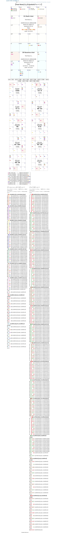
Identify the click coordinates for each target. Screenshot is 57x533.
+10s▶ (20, 79)
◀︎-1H (24, 81)
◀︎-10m (39, 79)
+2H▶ (34, 81)
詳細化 (37, 81)
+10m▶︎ (42, 79)
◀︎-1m (24, 79)
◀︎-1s (9, 79)
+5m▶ (35, 79)
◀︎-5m (31, 79)
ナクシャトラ (29, 2)
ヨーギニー (45, 2)
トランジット (23, 2)
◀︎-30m (47, 79)
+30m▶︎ (19, 81)
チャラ (41, 2)
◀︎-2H (31, 81)
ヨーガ (49, 2)
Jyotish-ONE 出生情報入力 (12, 0)
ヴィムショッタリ (35, 2)
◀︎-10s (16, 79)
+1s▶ (12, 79)
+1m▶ (27, 79)
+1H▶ (27, 81)
